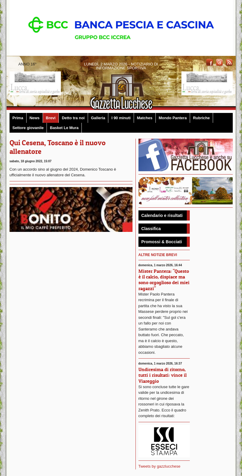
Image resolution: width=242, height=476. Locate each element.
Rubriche (201, 118)
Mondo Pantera (173, 118)
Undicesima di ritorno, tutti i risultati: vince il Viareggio (162, 375)
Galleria (98, 118)
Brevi (51, 118)
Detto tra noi (73, 118)
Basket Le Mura (64, 127)
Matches (144, 118)
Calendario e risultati (162, 215)
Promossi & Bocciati (161, 241)
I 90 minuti (120, 118)
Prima (18, 118)
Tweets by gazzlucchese (159, 466)
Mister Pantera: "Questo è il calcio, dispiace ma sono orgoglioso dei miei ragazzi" (163, 279)
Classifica (151, 228)
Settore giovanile (28, 127)
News (35, 118)
